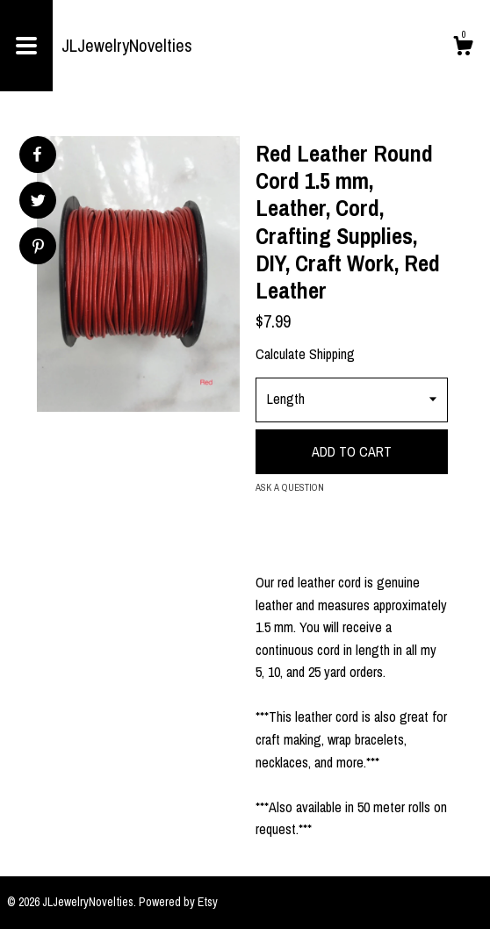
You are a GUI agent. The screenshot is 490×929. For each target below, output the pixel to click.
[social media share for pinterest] (38, 248)
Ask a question (290, 487)
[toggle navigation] (26, 45)
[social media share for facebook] (37, 154)
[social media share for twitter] (38, 202)
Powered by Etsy (178, 902)
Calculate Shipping (305, 354)
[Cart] (462, 48)
